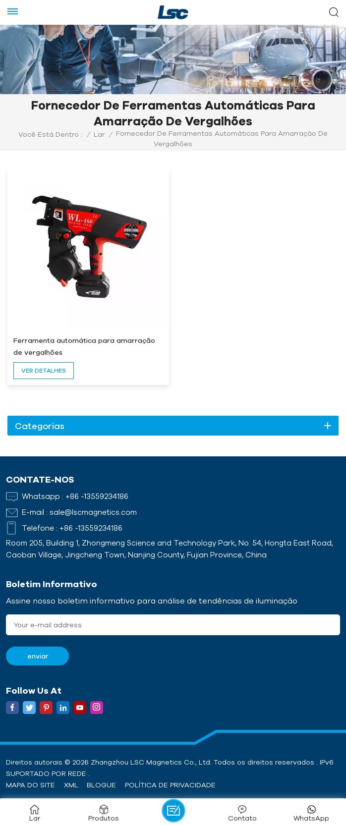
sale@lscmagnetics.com (93, 512)
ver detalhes (43, 370)
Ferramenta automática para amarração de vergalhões (84, 346)
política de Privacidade (170, 785)
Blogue (101, 785)
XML (71, 785)
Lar (99, 134)
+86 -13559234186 (96, 496)
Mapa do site (30, 785)
